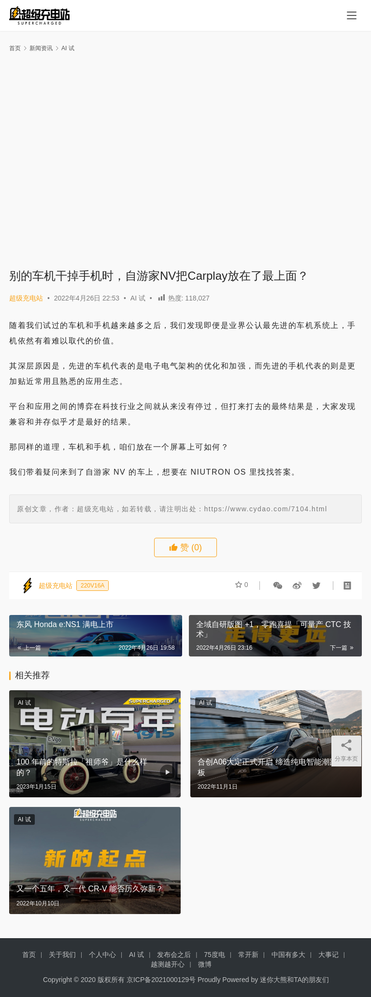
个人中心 (102, 954)
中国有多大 (288, 954)
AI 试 (137, 298)
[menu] (352, 15)
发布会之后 (174, 954)
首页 (15, 48)
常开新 (248, 954)
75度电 (214, 954)
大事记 (328, 954)
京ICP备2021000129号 (161, 979)
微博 (205, 964)
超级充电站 (26, 298)
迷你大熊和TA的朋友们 (294, 979)
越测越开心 (168, 964)
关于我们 (62, 954)
